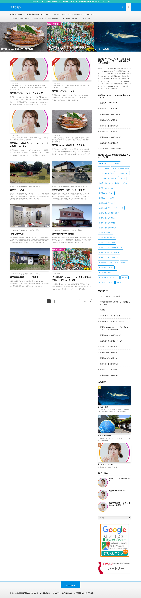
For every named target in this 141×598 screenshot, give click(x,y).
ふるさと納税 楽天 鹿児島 (62, 137)
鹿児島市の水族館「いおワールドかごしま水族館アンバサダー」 (29, 144)
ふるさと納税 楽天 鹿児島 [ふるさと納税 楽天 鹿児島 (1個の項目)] (120, 168)
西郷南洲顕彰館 (17, 233)
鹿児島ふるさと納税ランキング (111, 114)
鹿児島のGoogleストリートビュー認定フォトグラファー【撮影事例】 (36, 18)
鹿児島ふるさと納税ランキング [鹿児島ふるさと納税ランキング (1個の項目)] (109, 213)
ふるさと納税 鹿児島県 (77, 137)
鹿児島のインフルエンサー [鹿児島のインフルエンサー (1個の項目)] (107, 203)
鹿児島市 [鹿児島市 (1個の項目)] (124, 262)
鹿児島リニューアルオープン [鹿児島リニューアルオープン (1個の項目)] (108, 257)
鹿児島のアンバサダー (36, 137)
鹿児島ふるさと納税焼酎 (108, 352)
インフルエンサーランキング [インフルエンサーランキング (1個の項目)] (108, 178)
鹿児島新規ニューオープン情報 (111, 149)
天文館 (67, 85)
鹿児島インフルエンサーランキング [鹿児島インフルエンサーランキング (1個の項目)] (110, 247)
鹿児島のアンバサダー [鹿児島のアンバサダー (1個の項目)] (106, 193)
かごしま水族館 (103, 407)
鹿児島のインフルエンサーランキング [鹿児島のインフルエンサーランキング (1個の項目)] (111, 208)
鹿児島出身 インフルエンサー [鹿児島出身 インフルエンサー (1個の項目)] (108, 262)
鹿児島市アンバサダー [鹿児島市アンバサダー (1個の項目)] (106, 267)
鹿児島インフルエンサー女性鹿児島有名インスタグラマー (30, 14)
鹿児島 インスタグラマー (108, 108)
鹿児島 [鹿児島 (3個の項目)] (124, 183)
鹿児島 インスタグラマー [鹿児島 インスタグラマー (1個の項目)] (107, 237)
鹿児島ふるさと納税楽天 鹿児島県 (68, 145)
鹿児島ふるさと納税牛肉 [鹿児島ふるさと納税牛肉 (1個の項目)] (107, 223)
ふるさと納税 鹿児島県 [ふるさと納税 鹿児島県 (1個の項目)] (106, 173)
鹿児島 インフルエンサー (62, 14)
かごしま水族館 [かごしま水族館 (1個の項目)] (104, 168)
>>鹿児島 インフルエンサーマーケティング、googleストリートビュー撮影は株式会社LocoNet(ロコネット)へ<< (71, 2)
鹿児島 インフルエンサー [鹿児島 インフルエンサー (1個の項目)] (107, 188)
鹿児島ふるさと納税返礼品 (109, 126)
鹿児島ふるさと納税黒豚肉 (109, 143)
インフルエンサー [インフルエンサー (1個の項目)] (122, 173)
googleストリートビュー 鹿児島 (30, 186)
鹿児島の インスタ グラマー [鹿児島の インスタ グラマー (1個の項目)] (108, 198)
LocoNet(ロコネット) (70, 18)
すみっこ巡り (86, 18)
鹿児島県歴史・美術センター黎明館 (68, 190)
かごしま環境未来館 (104, 435)
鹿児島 (32, 85)
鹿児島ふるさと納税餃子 (108, 369)
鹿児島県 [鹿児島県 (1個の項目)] (124, 277)
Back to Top (70, 585)
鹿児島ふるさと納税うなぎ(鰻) (110, 137)
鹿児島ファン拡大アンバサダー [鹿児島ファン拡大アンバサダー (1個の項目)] (109, 252)
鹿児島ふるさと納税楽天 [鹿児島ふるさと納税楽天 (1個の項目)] (107, 218)
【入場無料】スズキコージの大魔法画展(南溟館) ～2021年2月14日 (71, 278)
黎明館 (85, 186)
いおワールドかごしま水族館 (110, 296)
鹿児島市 (28, 139)
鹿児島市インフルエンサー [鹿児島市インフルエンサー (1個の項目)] (107, 272)
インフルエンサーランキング (20, 85)
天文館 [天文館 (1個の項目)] (123, 178)
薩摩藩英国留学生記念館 (63, 233)
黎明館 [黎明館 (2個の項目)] (119, 282)
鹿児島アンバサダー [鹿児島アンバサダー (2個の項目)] (105, 233)
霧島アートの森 (17, 190)
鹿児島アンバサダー (23, 137)
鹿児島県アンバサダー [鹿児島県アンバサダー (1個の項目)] (106, 282)
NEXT (85, 301)
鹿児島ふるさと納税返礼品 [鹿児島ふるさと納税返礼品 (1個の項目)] (107, 228)
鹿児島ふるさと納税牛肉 (108, 131)
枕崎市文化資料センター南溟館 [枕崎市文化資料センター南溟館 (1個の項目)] (109, 183)
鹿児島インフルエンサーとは (84, 14)
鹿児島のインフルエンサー (64, 91)
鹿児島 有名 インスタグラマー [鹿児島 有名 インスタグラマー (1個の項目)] (108, 277)
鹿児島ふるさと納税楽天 (74, 139)
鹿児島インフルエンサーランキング (22, 87)
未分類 (102, 310)
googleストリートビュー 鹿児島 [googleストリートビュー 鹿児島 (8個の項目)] (109, 163)
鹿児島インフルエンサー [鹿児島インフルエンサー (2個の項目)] (107, 242)
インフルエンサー (59, 85)
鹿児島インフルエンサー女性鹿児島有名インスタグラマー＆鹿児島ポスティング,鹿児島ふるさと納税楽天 (58, 593)
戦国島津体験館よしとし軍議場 (24, 277)
